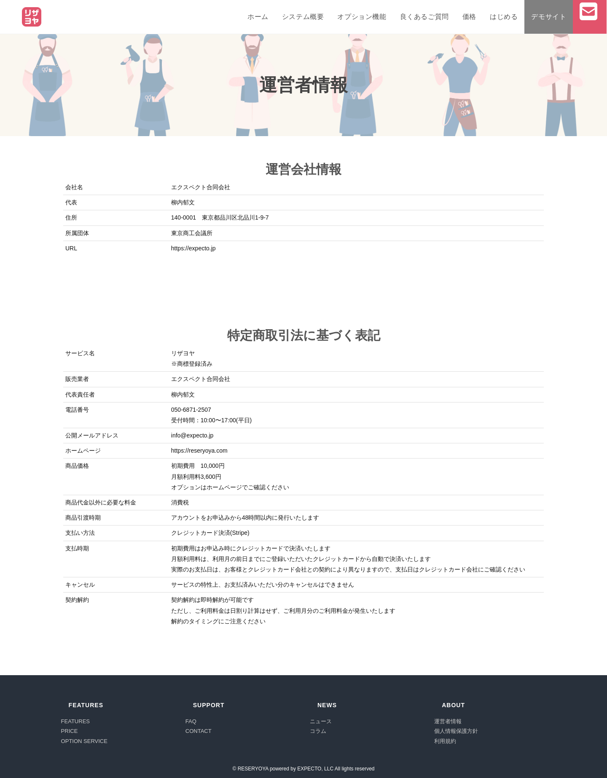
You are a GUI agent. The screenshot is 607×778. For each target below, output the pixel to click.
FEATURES (75, 721)
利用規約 (445, 741)
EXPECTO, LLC (315, 769)
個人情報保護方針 (456, 731)
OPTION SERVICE (84, 741)
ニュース (321, 721)
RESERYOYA (253, 769)
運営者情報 (448, 721)
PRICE (69, 731)
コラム (318, 731)
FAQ (190, 721)
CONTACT (198, 731)
